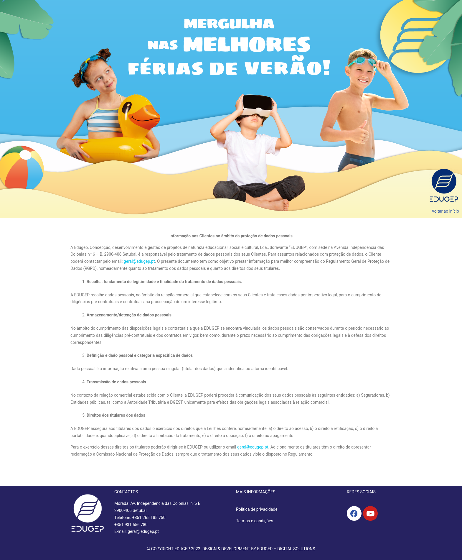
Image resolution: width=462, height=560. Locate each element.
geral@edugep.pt (139, 261)
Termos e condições (254, 520)
